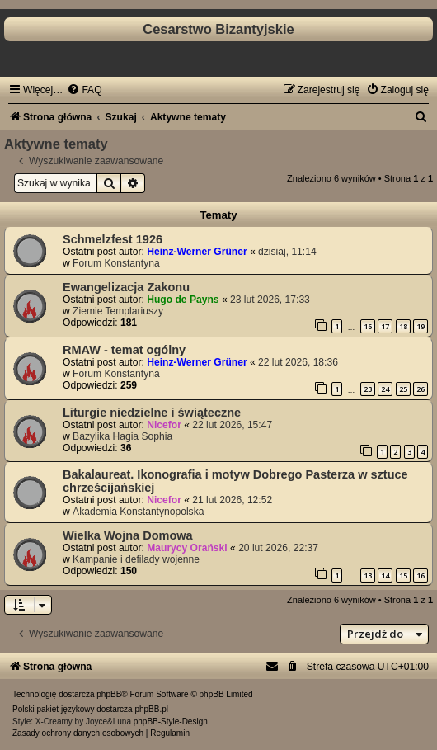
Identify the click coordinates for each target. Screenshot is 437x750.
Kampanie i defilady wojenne (136, 559)
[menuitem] (84, 90)
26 (420, 389)
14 (385, 575)
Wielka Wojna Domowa (128, 535)
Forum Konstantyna (116, 263)
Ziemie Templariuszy (118, 311)
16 (368, 326)
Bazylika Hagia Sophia (122, 436)
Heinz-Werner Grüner (197, 251)
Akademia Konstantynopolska (138, 511)
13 (368, 575)
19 (420, 326)
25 (403, 389)
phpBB (108, 694)
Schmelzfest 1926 (112, 239)
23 (368, 389)
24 (385, 389)
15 (403, 575)
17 (385, 326)
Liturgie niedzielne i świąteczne (152, 412)
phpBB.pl (151, 709)
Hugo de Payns (182, 299)
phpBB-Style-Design (171, 721)
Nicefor (164, 425)
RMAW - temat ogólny (124, 349)
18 (403, 326)
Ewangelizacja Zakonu (126, 287)
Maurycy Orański (187, 548)
